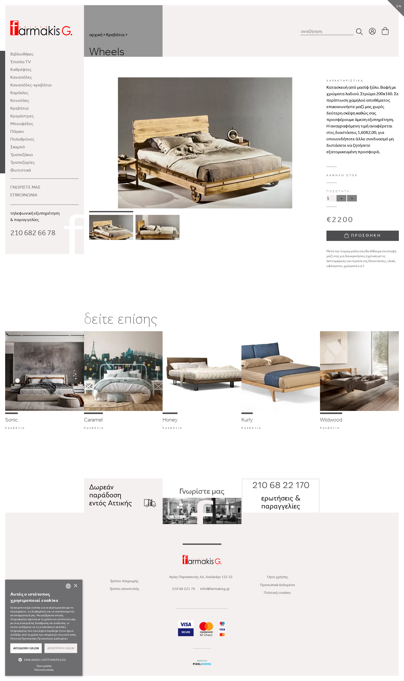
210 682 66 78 (32, 232)
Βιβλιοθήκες (21, 53)
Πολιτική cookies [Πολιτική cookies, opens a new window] (44, 669)
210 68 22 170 (280, 485)
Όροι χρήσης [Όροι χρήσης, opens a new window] (44, 666)
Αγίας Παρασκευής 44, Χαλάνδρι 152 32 (201, 577)
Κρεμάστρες (22, 115)
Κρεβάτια (19, 108)
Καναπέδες (21, 77)
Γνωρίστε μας (202, 505)
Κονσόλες (19, 100)
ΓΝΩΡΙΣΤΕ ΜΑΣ (25, 187)
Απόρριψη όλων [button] (60, 648)
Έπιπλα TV (20, 61)
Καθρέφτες (20, 69)
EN (399, 6)
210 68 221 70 (183, 589)
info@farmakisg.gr (215, 589)
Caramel (93, 420)
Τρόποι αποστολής (124, 589)
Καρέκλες (19, 92)
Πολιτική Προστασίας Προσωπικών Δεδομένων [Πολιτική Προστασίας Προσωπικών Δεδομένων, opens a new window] (39, 638)
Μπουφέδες (21, 123)
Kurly (247, 420)
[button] (43, 659)
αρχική (95, 34)
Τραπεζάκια (21, 154)
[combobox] (68, 586)
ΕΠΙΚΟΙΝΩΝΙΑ (23, 194)
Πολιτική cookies (277, 592)
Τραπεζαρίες (22, 162)
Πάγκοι (17, 131)
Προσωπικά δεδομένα (277, 585)
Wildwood (331, 420)
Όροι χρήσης (277, 577)
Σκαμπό (17, 146)
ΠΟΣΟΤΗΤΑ (338, 191)
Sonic (11, 420)
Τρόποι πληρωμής (124, 581)
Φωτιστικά (20, 170)
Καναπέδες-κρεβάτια (31, 84)
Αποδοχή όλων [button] (26, 648)
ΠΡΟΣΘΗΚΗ (362, 235)
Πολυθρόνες (22, 139)
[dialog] (43, 628)
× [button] (75, 586)
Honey (170, 420)
